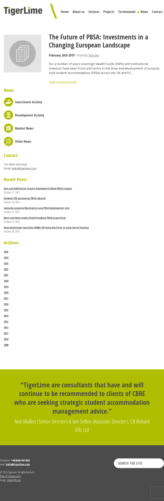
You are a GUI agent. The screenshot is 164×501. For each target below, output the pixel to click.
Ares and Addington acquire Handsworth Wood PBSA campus (38, 188)
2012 (6, 327)
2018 (6, 292)
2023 (6, 263)
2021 (6, 275)
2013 (6, 321)
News (144, 11)
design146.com (14, 480)
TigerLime (93, 55)
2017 (6, 298)
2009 (6, 345)
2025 (6, 252)
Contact (157, 11)
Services (94, 11)
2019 (6, 286)
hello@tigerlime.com (24, 168)
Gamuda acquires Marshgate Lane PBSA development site (36, 208)
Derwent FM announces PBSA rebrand (25, 198)
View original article (62, 82)
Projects (108, 11)
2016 (6, 304)
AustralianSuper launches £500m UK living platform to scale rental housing (46, 227)
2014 (6, 316)
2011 (6, 333)
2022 (6, 269)
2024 (6, 257)
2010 (6, 339)
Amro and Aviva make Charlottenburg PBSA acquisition (35, 218)
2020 (6, 281)
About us (79, 11)
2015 (6, 310)
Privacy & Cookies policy (10, 476)
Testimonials (127, 11)
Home (65, 11)
